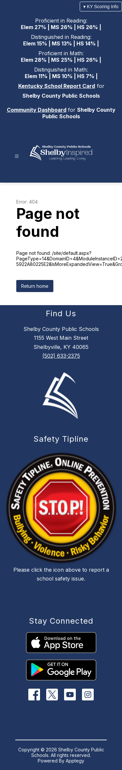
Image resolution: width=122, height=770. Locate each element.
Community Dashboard (36, 109)
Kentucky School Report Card (56, 86)
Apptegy (75, 760)
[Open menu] (16, 156)
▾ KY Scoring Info (100, 6)
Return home (34, 286)
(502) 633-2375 (61, 355)
